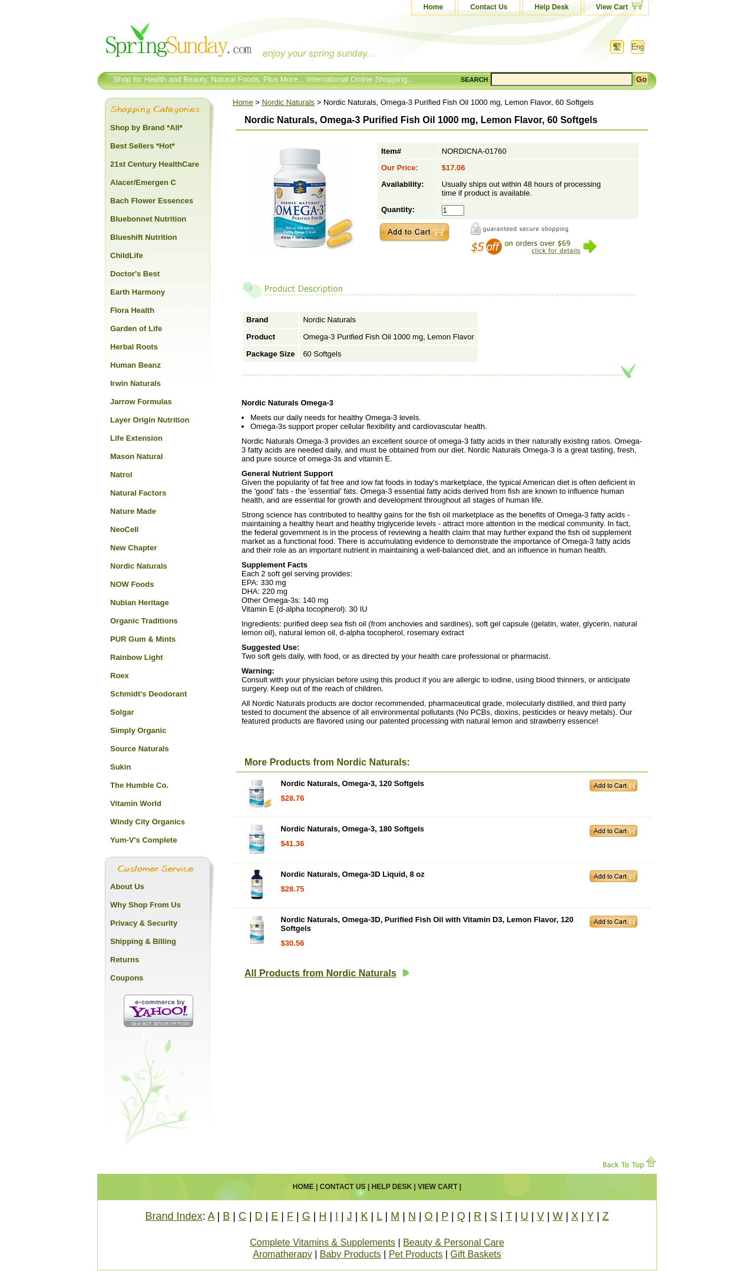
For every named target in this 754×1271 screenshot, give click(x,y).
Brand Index (173, 1216)
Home (433, 7)
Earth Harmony (137, 292)
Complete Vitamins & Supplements (322, 1242)
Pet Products (416, 1254)
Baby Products (350, 1254)
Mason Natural (136, 456)
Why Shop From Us (145, 904)
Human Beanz (135, 365)
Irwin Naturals (135, 383)
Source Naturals (139, 748)
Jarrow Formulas (141, 401)
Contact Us (488, 7)
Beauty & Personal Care (453, 1242)
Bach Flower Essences (151, 200)
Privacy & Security (143, 923)
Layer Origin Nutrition (149, 419)
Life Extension (136, 438)
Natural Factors (138, 492)
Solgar (122, 712)
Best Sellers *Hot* (142, 145)
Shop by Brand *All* (146, 127)
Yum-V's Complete (143, 840)
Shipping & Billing (143, 941)
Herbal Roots (134, 346)
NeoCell (124, 529)
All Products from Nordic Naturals (326, 973)
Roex (119, 675)
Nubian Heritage (139, 602)
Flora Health (132, 310)
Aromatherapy (282, 1254)
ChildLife (126, 255)
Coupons (126, 977)
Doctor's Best (135, 273)
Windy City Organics (147, 821)
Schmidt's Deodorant (148, 693)
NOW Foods (132, 584)
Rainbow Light (136, 657)
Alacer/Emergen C (143, 182)
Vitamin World (135, 803)
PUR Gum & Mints (143, 639)
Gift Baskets (476, 1254)
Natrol (121, 474)
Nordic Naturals (288, 102)
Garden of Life (136, 328)
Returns (124, 959)
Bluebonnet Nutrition (148, 218)
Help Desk (552, 7)
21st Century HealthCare (154, 164)
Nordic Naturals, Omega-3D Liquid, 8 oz (353, 874)
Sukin (120, 766)
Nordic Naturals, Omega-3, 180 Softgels (352, 828)
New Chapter (133, 547)
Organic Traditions (144, 620)
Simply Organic (138, 730)
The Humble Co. (139, 785)
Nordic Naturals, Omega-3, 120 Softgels (352, 783)
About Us (127, 886)
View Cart (612, 7)
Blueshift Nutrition (143, 237)
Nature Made (133, 511)
